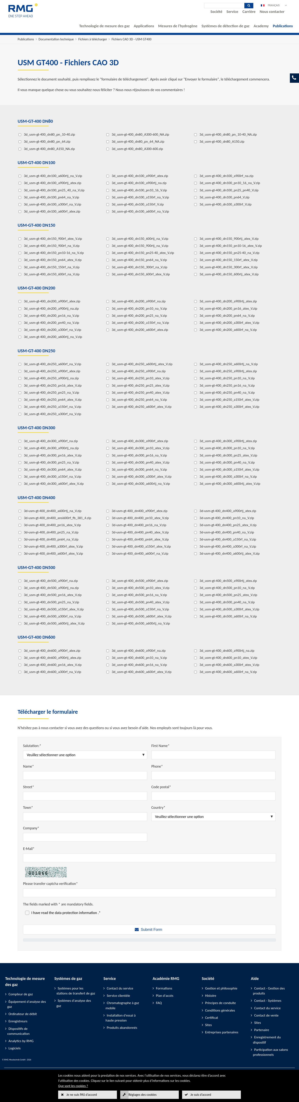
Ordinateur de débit (23, 1014)
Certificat (211, 1017)
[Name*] (85, 775)
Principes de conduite (220, 1003)
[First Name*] (213, 755)
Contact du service (120, 988)
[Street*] (85, 796)
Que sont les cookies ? (73, 1086)
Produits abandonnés (122, 1027)
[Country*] (213, 816)
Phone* (157, 766)
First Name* (160, 745)
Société (216, 11)
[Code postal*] (213, 796)
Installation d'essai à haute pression (120, 1018)
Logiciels (15, 1048)
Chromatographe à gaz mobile (122, 1005)
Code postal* (161, 787)
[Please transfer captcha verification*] (149, 892)
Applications (144, 25)
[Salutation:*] (85, 755)
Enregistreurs (18, 1021)
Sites (208, 1025)
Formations (164, 988)
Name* (28, 766)
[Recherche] (224, 5)
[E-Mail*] (149, 857)
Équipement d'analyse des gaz (26, 1004)
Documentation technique (56, 39)
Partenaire (261, 1030)
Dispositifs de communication (18, 1031)
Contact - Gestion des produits (269, 991)
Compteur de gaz (21, 994)
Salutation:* (32, 745)
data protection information (76, 912)
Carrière (248, 11)
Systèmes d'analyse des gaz (73, 1003)
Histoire (210, 995)
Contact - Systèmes (267, 1000)
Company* (31, 828)
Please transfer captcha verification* (50, 883)
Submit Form (151, 930)
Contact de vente (266, 1015)
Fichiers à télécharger (92, 39)
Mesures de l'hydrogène (177, 25)
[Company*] (85, 837)
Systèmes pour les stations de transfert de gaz (75, 991)
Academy (261, 25)
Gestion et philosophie (221, 988)
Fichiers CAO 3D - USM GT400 (131, 39)
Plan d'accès (164, 995)
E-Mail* (28, 848)
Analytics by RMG (21, 1041)
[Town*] (85, 816)
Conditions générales (220, 1010)
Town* (28, 807)
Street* (28, 787)
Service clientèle (118, 995)
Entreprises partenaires (221, 1032)
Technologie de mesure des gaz (104, 25)
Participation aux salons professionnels (270, 1052)
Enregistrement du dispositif (267, 1039)
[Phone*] (213, 775)
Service (232, 11)
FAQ (159, 1003)
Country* (158, 807)
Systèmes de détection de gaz (226, 25)
